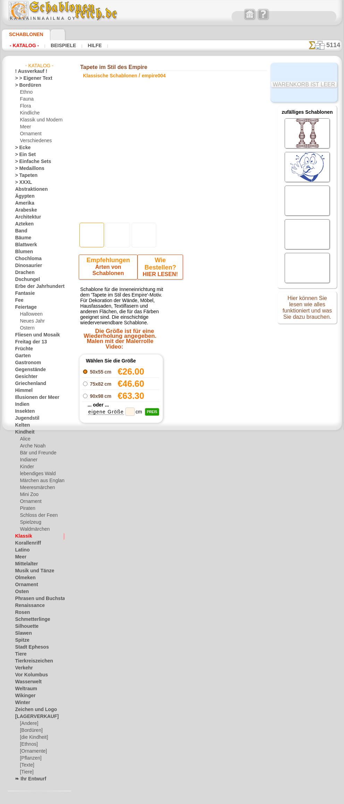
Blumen (22, 252)
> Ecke (20, 148)
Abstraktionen (28, 189)
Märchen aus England (40, 481)
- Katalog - (24, 45)
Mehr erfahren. (228, 798)
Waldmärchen (33, 529)
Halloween (30, 314)
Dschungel (25, 279)
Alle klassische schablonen (171, 498)
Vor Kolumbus (28, 675)
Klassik (21, 536)
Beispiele (62, 45)
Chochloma (25, 259)
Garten (21, 356)
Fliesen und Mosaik (33, 335)
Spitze (21, 640)
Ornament (29, 134)
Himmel (22, 390)
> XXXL (21, 182)
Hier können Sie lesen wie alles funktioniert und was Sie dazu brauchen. (307, 310)
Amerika (23, 203)
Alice (24, 439)
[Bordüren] (30, 730)
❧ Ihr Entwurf (28, 779)
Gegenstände (27, 370)
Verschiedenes (33, 141)
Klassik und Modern (39, 120)
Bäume (21, 238)
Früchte (22, 349)
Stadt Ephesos (29, 647)
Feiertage (24, 307)
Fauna (26, 99)
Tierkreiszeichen (30, 661)
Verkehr (22, 668)
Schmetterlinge (29, 619)
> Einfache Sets (29, 162)
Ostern (26, 328)
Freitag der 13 (28, 342)
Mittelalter (25, 564)
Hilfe (93, 45)
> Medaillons (27, 168)
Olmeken (23, 578)
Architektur (26, 217)
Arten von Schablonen (109, 268)
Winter (21, 703)
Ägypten (23, 196)
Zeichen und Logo (31, 710)
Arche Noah (31, 446)
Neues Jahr (30, 321)
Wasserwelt (26, 682)
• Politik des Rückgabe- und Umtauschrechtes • (173, 641)
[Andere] (28, 723)
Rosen (21, 612)
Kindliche (28, 113)
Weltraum (24, 689)
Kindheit (23, 432)
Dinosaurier (26, 266)
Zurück (172, 483)
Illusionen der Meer (33, 397)
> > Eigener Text (29, 78)
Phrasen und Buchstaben (39, 599)
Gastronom (26, 363)
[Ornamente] (32, 751)
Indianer (28, 460)
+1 (193, 483)
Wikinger (23, 696)
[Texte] (26, 765)
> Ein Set (23, 155)
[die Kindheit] (33, 737)
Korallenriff (25, 543)
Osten (20, 592)
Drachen (23, 273)
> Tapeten (24, 175)
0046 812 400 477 (188, 564)
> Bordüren (25, 85)
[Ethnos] (28, 744)
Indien (21, 404)
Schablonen (23, 34)
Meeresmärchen (35, 488)
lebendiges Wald (35, 474)
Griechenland (27, 383)
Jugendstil (24, 418)
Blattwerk (24, 245)
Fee (18, 300)
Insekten (23, 411)
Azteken (22, 224)
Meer (25, 127)
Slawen (21, 633)
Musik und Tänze (31, 571)
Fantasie (23, 293)
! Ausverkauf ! (28, 71)
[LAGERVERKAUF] (33, 716)
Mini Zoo (28, 494)
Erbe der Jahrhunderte (36, 286)
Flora (25, 106)
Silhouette (24, 626)
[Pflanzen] (30, 758)
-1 (150, 483)
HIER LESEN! (159, 268)
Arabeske (24, 210)
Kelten (21, 425)
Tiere (19, 654)
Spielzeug (28, 522)
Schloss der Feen (36, 515)
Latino (21, 550)
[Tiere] (26, 772)
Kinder (26, 467)
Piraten (27, 508)
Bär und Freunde (36, 453)
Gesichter (24, 377)
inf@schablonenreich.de (173, 606)
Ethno (25, 92)
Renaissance (27, 605)
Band (20, 231)
